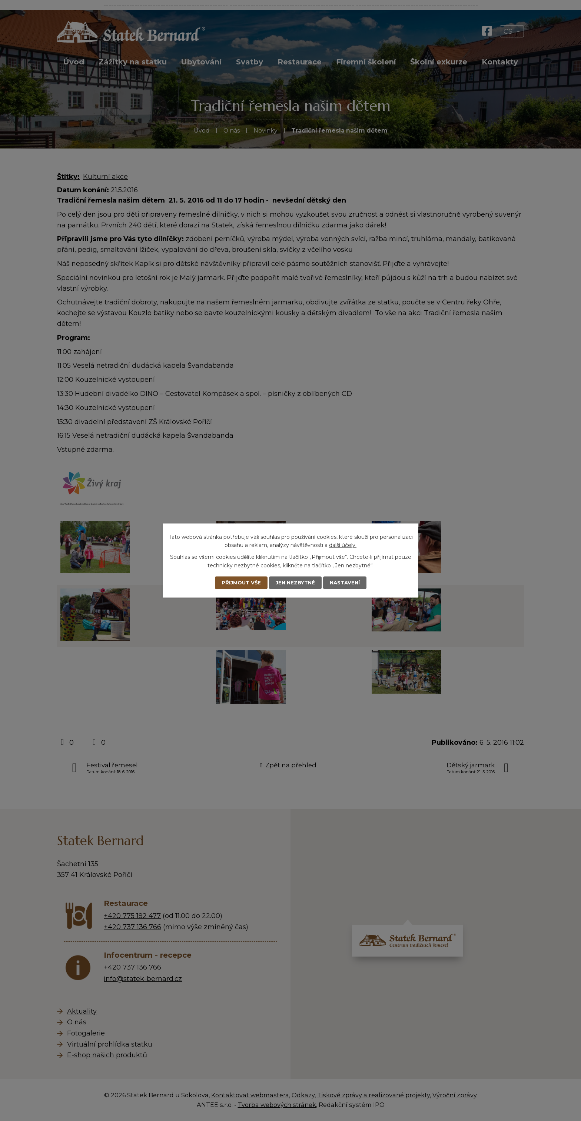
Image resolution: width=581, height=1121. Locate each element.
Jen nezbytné (295, 582)
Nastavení (347, 582)
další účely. (342, 544)
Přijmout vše (238, 582)
